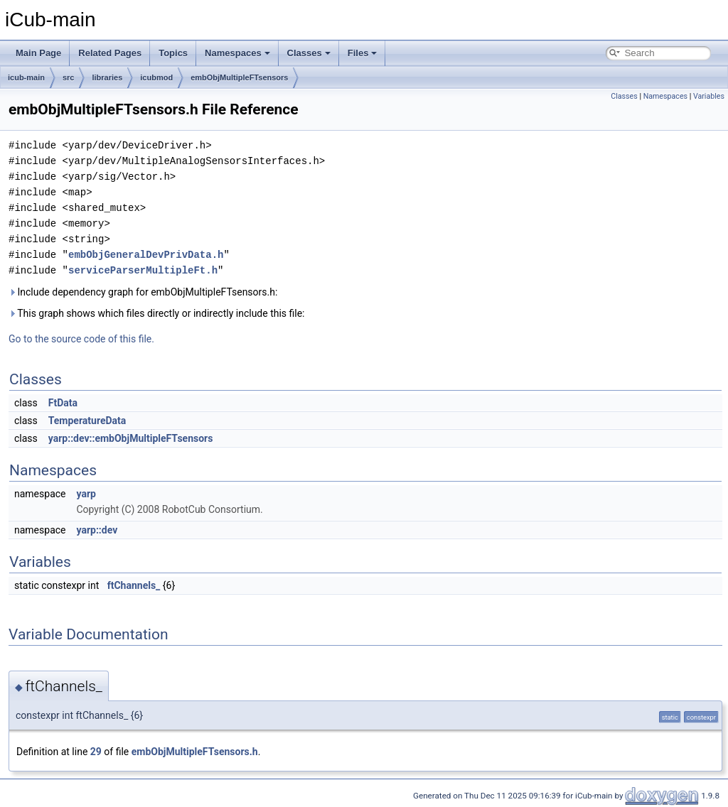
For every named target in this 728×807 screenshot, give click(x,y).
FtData (62, 402)
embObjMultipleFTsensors (239, 77)
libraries (107, 77)
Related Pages (109, 53)
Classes (309, 53)
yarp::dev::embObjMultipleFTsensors (130, 438)
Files (363, 53)
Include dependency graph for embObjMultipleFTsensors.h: (143, 292)
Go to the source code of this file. (81, 339)
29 (96, 751)
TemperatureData (87, 420)
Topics (173, 53)
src (69, 77)
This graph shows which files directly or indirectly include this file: (157, 313)
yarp (85, 493)
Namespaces (237, 53)
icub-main (26, 77)
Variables (708, 96)
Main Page (38, 53)
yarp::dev (96, 530)
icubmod (156, 77)
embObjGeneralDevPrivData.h (145, 254)
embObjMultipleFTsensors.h (195, 751)
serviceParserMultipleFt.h (143, 270)
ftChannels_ (134, 585)
